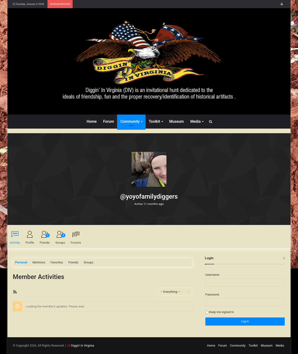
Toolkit (154, 121)
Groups (60, 238)
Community (130, 121)
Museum (176, 121)
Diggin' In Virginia (82, 345)
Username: (212, 274)
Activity (15, 242)
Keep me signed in (221, 312)
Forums (76, 242)
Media (195, 121)
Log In (245, 321)
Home (92, 121)
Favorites (57, 262)
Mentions (39, 262)
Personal (21, 262)
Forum (108, 121)
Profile (29, 242)
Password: (212, 294)
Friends (45, 238)
